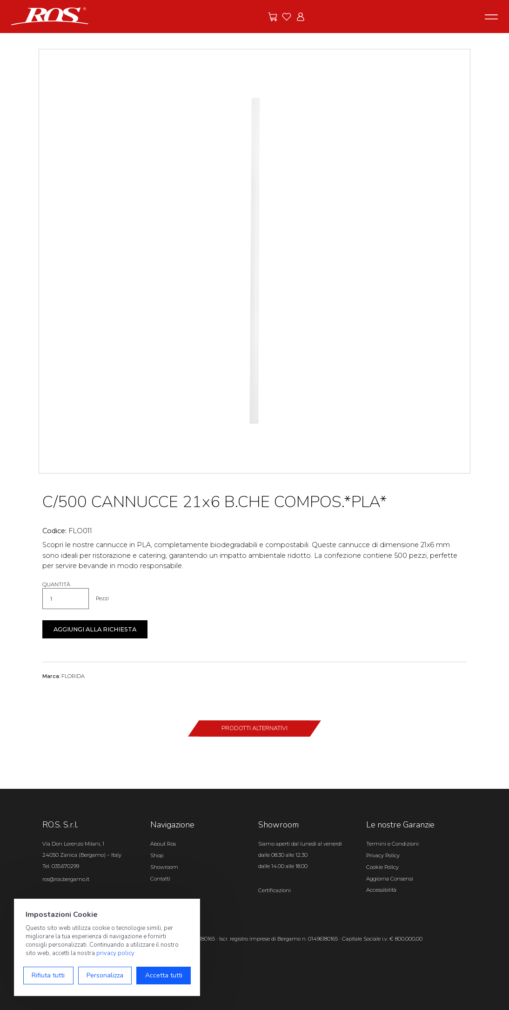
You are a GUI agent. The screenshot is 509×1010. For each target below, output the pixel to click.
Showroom (164, 867)
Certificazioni (274, 890)
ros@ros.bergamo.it (65, 879)
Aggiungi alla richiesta (95, 629)
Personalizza (105, 975)
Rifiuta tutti (48, 975)
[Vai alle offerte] (272, 16)
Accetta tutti (163, 975)
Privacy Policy (383, 855)
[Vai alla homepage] (49, 16)
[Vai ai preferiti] (286, 16)
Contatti (160, 878)
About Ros (163, 844)
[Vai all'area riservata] (300, 16)
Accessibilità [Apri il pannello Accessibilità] (381, 890)
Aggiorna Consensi (389, 878)
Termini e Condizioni (392, 844)
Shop (156, 855)
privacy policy (115, 953)
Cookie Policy (382, 867)
